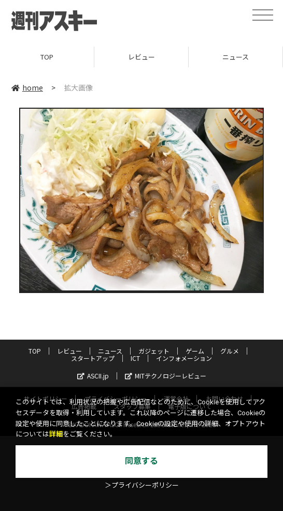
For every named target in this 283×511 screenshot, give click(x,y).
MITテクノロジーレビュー (165, 375)
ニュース (235, 57)
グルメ (229, 350)
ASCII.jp (93, 375)
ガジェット (153, 350)
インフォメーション (184, 358)
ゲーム (195, 350)
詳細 (56, 434)
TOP (46, 57)
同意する (141, 461)
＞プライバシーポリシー (142, 485)
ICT (135, 358)
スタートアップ (93, 358)
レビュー (141, 57)
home (27, 87)
